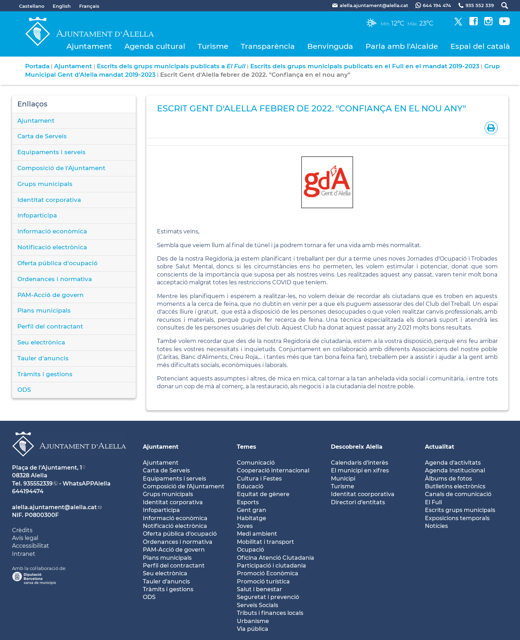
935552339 (38, 483)
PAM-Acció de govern (50, 294)
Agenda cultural (154, 46)
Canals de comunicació (458, 494)
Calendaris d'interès (359, 462)
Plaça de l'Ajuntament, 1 (47, 467)
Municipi (343, 478)
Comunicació (256, 462)
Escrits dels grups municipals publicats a (171, 66)
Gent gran (251, 510)
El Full (433, 502)
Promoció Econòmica (267, 573)
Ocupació (250, 549)
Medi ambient (257, 533)
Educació (250, 486)
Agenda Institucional (455, 470)
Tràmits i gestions (44, 374)
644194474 (27, 491)
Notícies (436, 526)
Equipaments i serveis (51, 152)
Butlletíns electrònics (455, 486)
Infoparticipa (37, 215)
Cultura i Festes (259, 478)
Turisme (213, 46)
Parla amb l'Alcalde (402, 46)
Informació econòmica (52, 231)
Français (89, 6)
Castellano (31, 6)
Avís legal (25, 538)
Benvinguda (330, 46)
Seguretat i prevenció (268, 597)
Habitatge (251, 518)
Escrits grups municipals (460, 510)
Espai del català (480, 46)
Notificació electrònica (52, 247)
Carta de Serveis (42, 136)
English (62, 6)
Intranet (23, 554)
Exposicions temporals (457, 518)
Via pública (252, 629)
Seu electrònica (41, 342)
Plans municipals (44, 310)
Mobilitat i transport (265, 542)
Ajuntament (89, 46)
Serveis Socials (257, 605)
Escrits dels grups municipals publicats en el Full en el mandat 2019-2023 (364, 66)
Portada (37, 66)
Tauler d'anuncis (43, 358)
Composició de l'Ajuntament (61, 167)
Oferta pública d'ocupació (57, 263)
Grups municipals (44, 183)
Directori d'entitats (358, 502)
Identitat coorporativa (363, 494)
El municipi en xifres (360, 470)
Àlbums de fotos (448, 478)
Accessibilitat (30, 545)
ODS (24, 389)
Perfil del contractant (50, 326)
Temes (246, 446)
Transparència (268, 46)
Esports (248, 502)
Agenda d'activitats (453, 462)
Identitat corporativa (49, 199)
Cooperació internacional (273, 470)
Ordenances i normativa (54, 279)
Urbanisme (253, 621)
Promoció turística (263, 581)
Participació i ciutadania (271, 565)
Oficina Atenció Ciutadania (275, 557)
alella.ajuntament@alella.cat (54, 507)
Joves (245, 526)
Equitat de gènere (263, 494)
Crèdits (22, 530)
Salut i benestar (259, 589)
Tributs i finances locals (270, 613)
